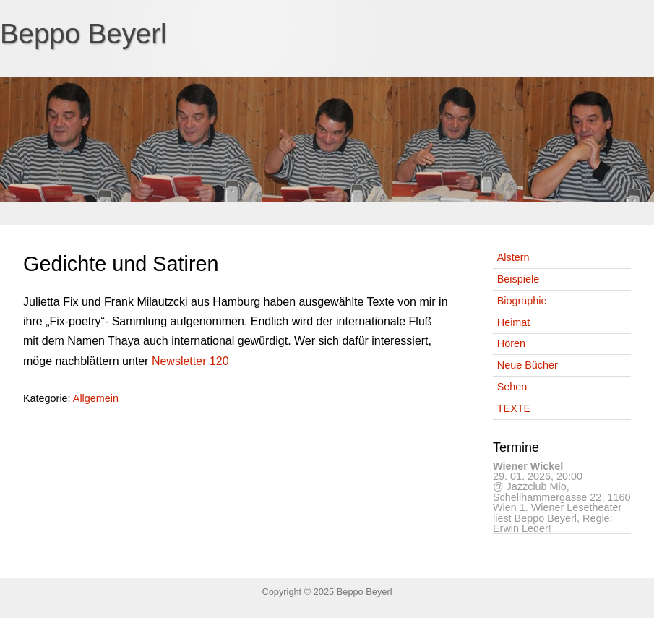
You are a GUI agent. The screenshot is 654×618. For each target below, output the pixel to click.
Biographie (522, 300)
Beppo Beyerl (83, 33)
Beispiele (518, 279)
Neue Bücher (527, 365)
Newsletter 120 (190, 361)
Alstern (513, 257)
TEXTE (513, 408)
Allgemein (96, 398)
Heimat (513, 322)
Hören (511, 343)
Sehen (512, 386)
